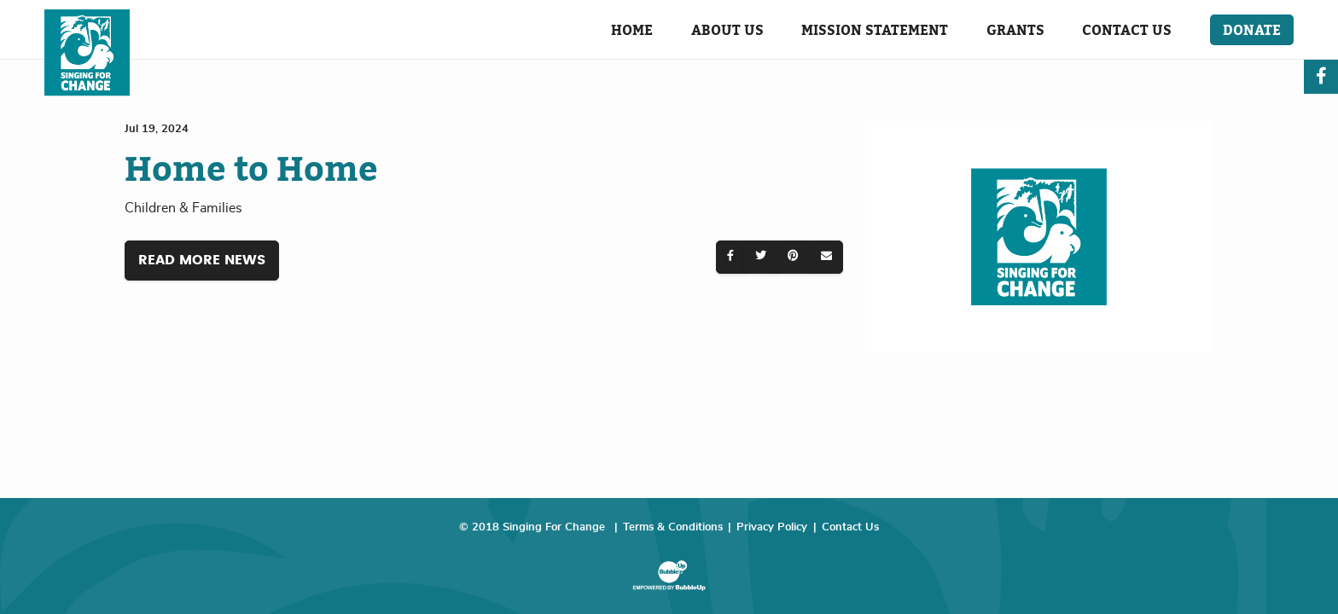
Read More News (201, 260)
